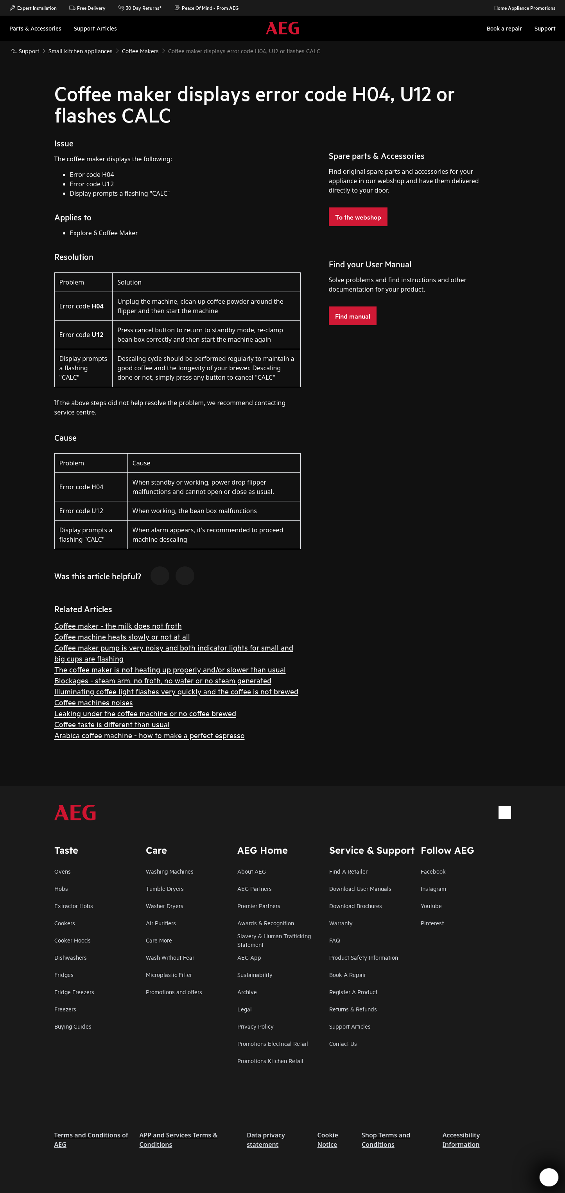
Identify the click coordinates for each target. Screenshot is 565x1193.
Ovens (62, 871)
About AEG (251, 871)
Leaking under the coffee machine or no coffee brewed (145, 713)
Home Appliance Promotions (521, 8)
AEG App (249, 957)
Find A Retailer (348, 871)
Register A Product (353, 991)
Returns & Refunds (353, 1009)
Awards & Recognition (265, 922)
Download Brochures (355, 905)
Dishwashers (70, 957)
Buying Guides (72, 1026)
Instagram (433, 888)
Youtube (431, 905)
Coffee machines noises (93, 702)
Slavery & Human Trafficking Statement (274, 940)
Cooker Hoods (72, 940)
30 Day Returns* (139, 8)
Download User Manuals (360, 888)
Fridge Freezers (74, 991)
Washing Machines (170, 871)
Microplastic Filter (169, 974)
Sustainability (255, 974)
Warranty (341, 922)
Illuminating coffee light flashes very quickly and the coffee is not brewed (176, 691)
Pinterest (432, 922)
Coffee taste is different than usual (112, 724)
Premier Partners (258, 905)
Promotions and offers (174, 991)
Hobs (61, 888)
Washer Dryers (164, 905)
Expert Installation (33, 8)
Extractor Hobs (73, 905)
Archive (247, 991)
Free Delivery (87, 8)
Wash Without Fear (170, 957)
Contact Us (343, 1043)
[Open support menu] (549, 1177)
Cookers (64, 922)
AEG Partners (254, 888)
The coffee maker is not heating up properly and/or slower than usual (170, 669)
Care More (159, 940)
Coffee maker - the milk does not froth (118, 625)
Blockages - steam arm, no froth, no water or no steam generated (162, 680)
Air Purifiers (161, 922)
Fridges (64, 974)
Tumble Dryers (165, 888)
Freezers (65, 1009)
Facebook (433, 871)
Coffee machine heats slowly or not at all (122, 636)
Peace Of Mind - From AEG (206, 8)
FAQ (334, 940)
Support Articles (350, 1026)
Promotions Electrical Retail (272, 1043)
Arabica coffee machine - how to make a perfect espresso (149, 735)
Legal (244, 1009)
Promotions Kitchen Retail (270, 1060)
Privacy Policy (255, 1026)
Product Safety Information (363, 957)
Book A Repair (347, 974)
